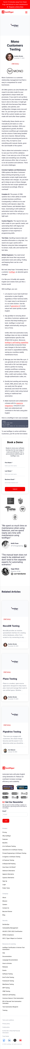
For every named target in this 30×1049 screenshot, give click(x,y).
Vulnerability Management (10, 928)
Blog (3, 915)
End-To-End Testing (8, 977)
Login (4, 884)
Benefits (4, 843)
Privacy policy (6, 1023)
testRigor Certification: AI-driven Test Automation (13, 948)
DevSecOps (5, 924)
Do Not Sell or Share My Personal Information (11, 1031)
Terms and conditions (8, 1020)
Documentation (7, 956)
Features (5, 839)
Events (4, 970)
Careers (4, 904)
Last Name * (8, 471)
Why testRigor (6, 836)
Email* (4, 811)
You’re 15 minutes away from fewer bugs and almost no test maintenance (15, 4)
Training (4, 1010)
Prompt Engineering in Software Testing (14, 853)
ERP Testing (6, 988)
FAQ (3, 953)
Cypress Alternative (8, 877)
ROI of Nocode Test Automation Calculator (11, 1002)
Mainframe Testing (8, 984)
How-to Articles (7, 963)
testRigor (12, 272)
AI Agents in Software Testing (11, 856)
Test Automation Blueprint (10, 1007)
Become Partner (7, 911)
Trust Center (5, 1036)
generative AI (15, 306)
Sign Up (4, 881)
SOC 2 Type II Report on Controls (12, 938)
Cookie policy (6, 1027)
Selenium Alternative (8, 870)
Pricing (4, 832)
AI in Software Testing (9, 846)
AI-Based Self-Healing (8, 863)
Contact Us (5, 908)
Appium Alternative (8, 874)
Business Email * (10, 479)
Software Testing (7, 974)
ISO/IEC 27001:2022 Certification (12, 931)
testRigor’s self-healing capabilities (16, 342)
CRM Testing (15, 63)
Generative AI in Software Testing (12, 850)
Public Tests (6, 888)
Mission (4, 901)
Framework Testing (8, 981)
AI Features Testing (8, 860)
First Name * (8, 462)
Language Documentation (10, 960)
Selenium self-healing (8, 995)
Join (5, 821)
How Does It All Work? (9, 867)
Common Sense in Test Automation (13, 998)
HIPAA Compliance (8, 935)
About (4, 897)
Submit (15, 489)
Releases (5, 967)
